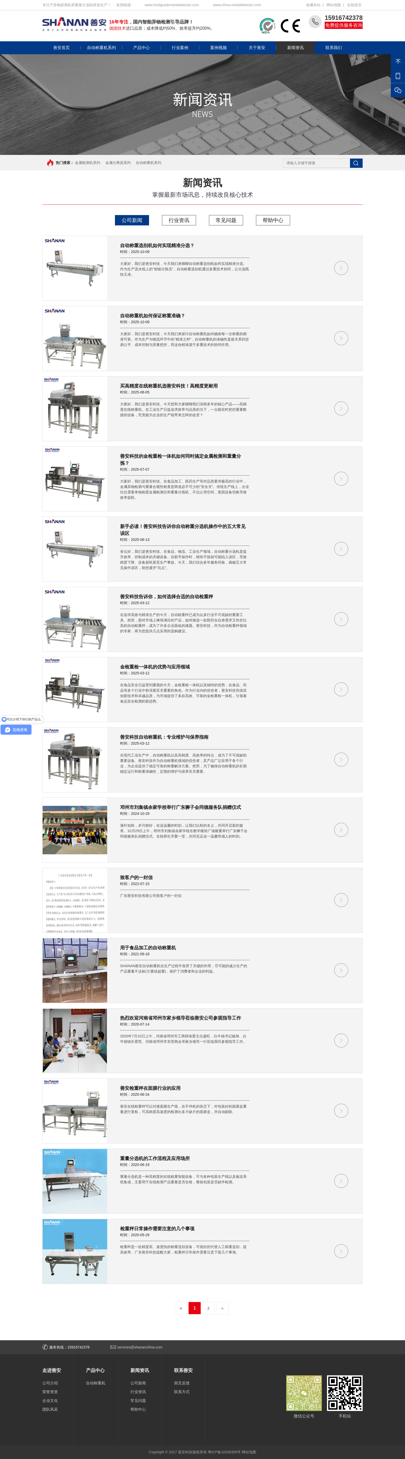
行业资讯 (179, 220)
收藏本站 (313, 5)
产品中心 (136, 47)
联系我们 (328, 47)
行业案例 (174, 47)
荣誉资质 (50, 1392)
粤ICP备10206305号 (224, 1452)
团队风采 (50, 1409)
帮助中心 (273, 220)
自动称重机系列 (98, 47)
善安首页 (61, 47)
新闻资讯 (289, 47)
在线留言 (354, 5)
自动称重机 (95, 1383)
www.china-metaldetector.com (237, 5)
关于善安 (251, 47)
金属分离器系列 (118, 163)
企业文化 (50, 1400)
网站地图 (333, 5)
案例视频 (213, 47)
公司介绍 (50, 1383)
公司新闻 (132, 220)
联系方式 (182, 1392)
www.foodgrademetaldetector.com (172, 5)
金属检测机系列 (87, 163)
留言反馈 (182, 1383)
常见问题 (226, 220)
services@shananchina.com (139, 1347)
